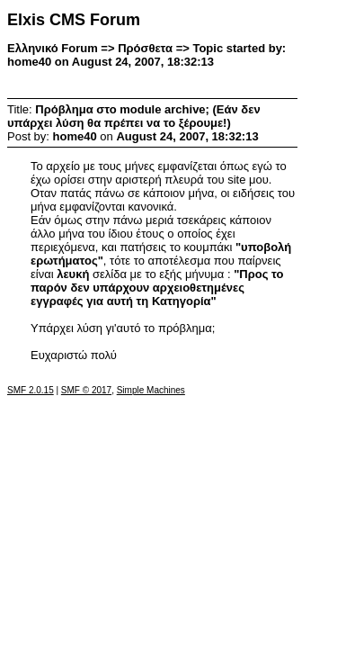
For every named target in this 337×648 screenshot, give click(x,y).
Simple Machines (151, 390)
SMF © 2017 (86, 390)
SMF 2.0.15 (30, 390)
